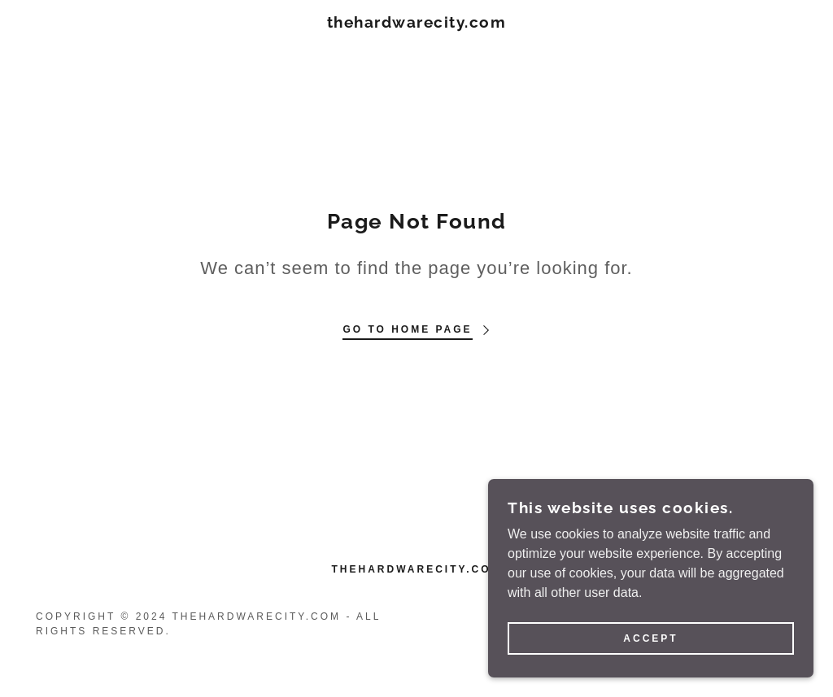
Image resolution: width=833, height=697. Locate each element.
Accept (650, 661)
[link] (417, 23)
